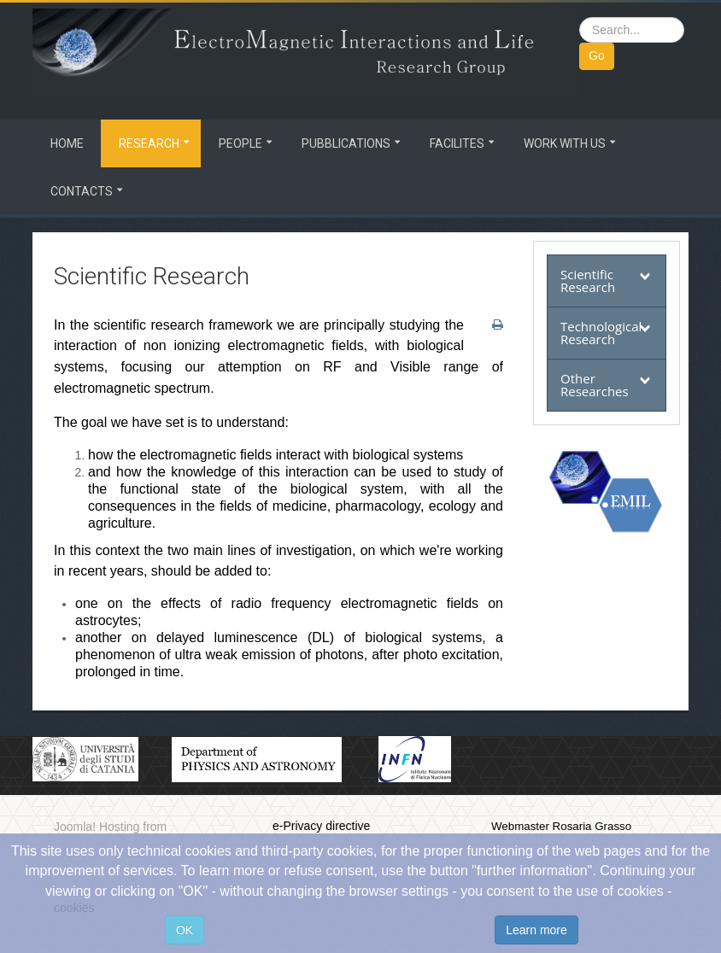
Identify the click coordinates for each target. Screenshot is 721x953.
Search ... (579, 17)
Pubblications (346, 143)
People (240, 143)
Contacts (81, 191)
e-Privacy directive (321, 826)
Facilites (457, 143)
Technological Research (601, 333)
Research (149, 143)
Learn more (536, 930)
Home (67, 143)
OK (184, 930)
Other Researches (594, 385)
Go (597, 55)
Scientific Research (587, 280)
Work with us (565, 143)
